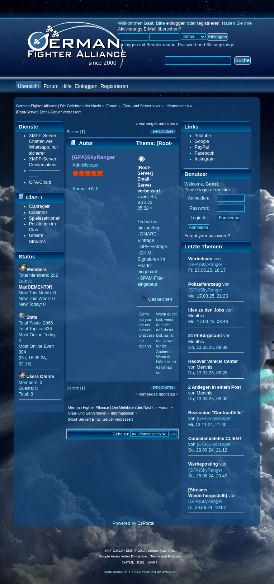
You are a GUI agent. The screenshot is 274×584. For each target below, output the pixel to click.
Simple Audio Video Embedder (123, 556)
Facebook (204, 153)
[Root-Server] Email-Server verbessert (148, 179)
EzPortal (145, 523)
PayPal (202, 147)
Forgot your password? (207, 235)
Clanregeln (40, 206)
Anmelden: (198, 198)
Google (202, 141)
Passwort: (199, 208)
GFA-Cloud (40, 182)
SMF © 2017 (136, 550)
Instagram (204, 159)
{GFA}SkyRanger (93, 157)
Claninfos (38, 212)
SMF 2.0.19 (113, 550)
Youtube (203, 135)
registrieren (208, 23)
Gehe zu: (121, 434)
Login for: (199, 217)
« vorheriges (147, 123)
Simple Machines (161, 550)
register (222, 189)
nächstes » (168, 123)
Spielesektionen (45, 218)
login (204, 189)
